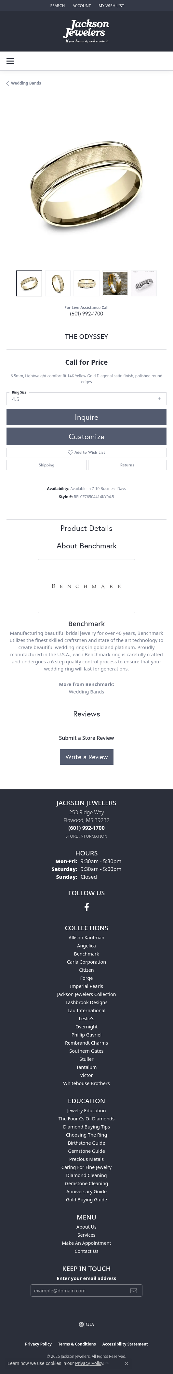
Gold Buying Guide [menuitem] (86, 1200)
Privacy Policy (38, 1344)
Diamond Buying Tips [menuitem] (86, 1127)
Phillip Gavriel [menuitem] (86, 1035)
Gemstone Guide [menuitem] (86, 1151)
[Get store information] (87, 836)
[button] (57, 5)
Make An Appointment (86, 1243)
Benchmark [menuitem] (86, 954)
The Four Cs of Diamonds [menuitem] (86, 1119)
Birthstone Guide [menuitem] (86, 1143)
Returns (127, 465)
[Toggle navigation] (10, 61)
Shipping (46, 465)
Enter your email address (86, 1278)
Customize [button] (86, 436)
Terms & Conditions (77, 1344)
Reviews (86, 713)
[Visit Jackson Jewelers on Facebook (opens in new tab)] (86, 907)
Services (87, 1235)
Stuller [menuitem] (86, 1059)
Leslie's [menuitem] (86, 1018)
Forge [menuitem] (86, 978)
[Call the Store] (86, 827)
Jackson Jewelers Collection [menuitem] (86, 994)
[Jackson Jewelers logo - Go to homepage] (86, 31)
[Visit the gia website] (86, 1324)
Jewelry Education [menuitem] (86, 1110)
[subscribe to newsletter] (133, 1290)
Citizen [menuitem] (86, 970)
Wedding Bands (26, 83)
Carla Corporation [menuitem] (86, 962)
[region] (86, 184)
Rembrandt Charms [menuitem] (86, 1043)
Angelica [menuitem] (86, 946)
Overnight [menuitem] (86, 1027)
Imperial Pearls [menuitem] (86, 986)
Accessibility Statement (125, 1344)
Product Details (86, 528)
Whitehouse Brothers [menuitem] (86, 1083)
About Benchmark (87, 545)
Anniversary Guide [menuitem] (86, 1191)
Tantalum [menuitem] (86, 1067)
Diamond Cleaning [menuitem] (86, 1175)
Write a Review (86, 756)
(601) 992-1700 (86, 313)
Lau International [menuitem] (87, 1010)
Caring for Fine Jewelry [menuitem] (86, 1167)
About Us (86, 1227)
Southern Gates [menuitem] (86, 1051)
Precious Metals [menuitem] (86, 1159)
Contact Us (86, 1251)
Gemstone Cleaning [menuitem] (86, 1183)
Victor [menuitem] (86, 1075)
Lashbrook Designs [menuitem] (87, 1002)
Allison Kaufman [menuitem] (86, 937)
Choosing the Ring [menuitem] (86, 1135)
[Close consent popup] (126, 1364)
